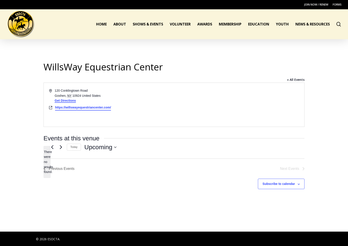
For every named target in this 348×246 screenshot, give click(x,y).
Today (73, 147)
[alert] (47, 162)
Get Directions (65, 100)
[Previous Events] (52, 147)
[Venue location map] (239, 104)
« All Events (295, 79)
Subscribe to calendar (279, 184)
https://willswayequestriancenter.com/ (83, 107)
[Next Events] (60, 147)
